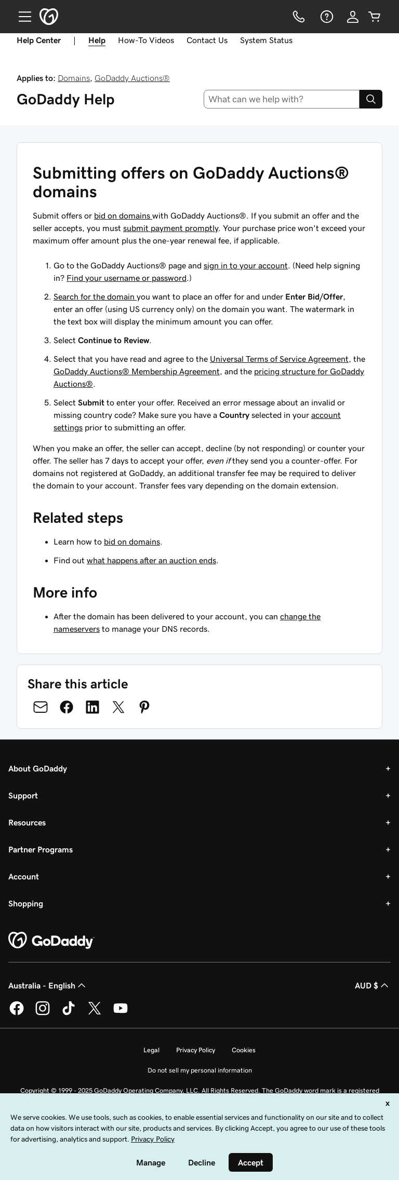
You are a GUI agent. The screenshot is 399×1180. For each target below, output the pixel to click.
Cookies (244, 1050)
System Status (266, 40)
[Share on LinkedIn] (92, 707)
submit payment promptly (170, 228)
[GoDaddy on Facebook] (16, 1013)
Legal (151, 1050)
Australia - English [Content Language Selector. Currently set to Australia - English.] (48, 985)
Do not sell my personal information (200, 1070)
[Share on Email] (41, 707)
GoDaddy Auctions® (132, 78)
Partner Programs (40, 849)
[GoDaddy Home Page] (51, 941)
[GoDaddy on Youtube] (120, 1013)
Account (23, 876)
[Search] (371, 99)
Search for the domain (95, 296)
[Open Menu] (21, 16)
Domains (74, 78)
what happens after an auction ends (151, 560)
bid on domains (123, 215)
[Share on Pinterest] (144, 707)
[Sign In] (353, 17)
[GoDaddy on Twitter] (94, 1013)
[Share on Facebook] (66, 707)
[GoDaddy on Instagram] (42, 1013)
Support (23, 795)
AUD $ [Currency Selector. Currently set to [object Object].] (373, 985)
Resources (27, 822)
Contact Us (207, 40)
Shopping (25, 903)
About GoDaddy (37, 768)
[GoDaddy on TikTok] (68, 1013)
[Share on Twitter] (118, 707)
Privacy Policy (195, 1050)
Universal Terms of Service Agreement (279, 359)
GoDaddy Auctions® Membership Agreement (137, 371)
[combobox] (281, 99)
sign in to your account (246, 265)
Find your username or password (126, 278)
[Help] (326, 17)
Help (96, 40)
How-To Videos (146, 40)
